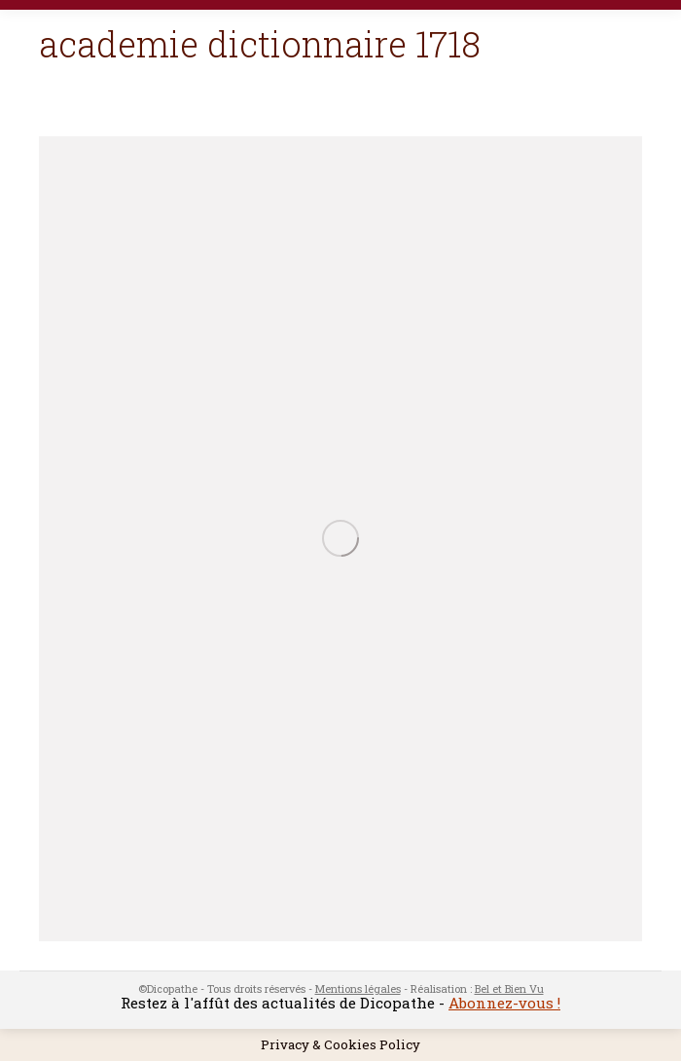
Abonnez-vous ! (504, 1002)
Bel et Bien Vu (509, 988)
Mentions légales (358, 988)
